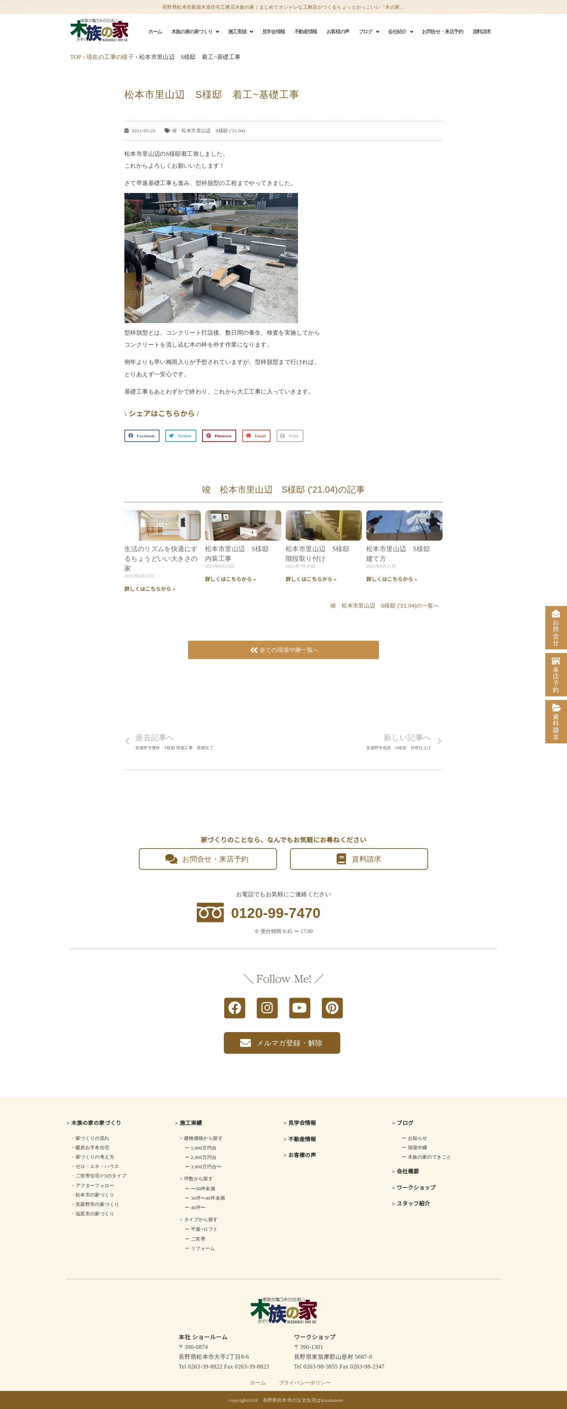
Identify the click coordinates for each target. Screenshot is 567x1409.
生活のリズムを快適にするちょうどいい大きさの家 (160, 558)
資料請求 (482, 31)
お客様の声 (338, 31)
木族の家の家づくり (195, 32)
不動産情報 (305, 31)
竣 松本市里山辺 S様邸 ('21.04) (208, 130)
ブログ (369, 32)
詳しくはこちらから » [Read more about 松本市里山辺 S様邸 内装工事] (230, 579)
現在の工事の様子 (110, 57)
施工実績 (240, 32)
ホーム (155, 31)
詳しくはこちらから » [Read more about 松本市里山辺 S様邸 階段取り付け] (311, 579)
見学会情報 (273, 31)
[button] (141, 436)
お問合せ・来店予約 (442, 31)
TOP (75, 57)
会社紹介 (400, 32)
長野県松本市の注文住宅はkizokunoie (303, 1400)
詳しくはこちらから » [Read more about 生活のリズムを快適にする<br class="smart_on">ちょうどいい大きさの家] (149, 589)
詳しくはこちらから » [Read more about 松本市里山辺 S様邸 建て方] (391, 579)
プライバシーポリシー (305, 1383)
